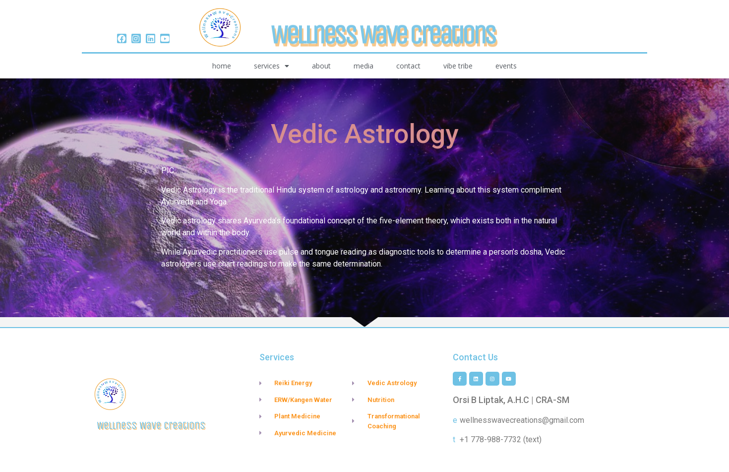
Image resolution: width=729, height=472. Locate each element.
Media (363, 65)
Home (221, 65)
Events (506, 65)
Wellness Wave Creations (382, 48)
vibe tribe (458, 65)
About (321, 65)
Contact (408, 65)
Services (271, 66)
